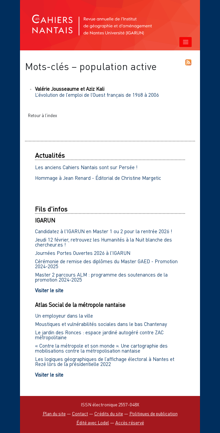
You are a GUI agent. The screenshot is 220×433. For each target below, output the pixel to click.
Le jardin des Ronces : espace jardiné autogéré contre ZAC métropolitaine (99, 334)
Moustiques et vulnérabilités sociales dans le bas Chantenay (101, 324)
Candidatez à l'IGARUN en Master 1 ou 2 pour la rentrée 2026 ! (103, 231)
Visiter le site (49, 290)
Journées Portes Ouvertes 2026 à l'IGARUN (82, 253)
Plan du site (54, 413)
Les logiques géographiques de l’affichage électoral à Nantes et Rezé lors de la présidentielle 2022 (104, 361)
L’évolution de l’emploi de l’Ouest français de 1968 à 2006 (97, 95)
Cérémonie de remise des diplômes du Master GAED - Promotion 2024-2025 (106, 263)
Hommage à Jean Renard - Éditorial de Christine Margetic (98, 178)
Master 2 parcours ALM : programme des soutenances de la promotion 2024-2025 (101, 277)
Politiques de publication (153, 413)
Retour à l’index (42, 115)
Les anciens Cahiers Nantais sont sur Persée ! (86, 167)
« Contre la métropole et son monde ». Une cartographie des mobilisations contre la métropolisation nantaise (101, 348)
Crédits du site (108, 413)
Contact (80, 413)
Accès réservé (129, 422)
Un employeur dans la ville (64, 316)
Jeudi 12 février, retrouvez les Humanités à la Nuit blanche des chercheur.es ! (103, 242)
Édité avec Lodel (92, 422)
